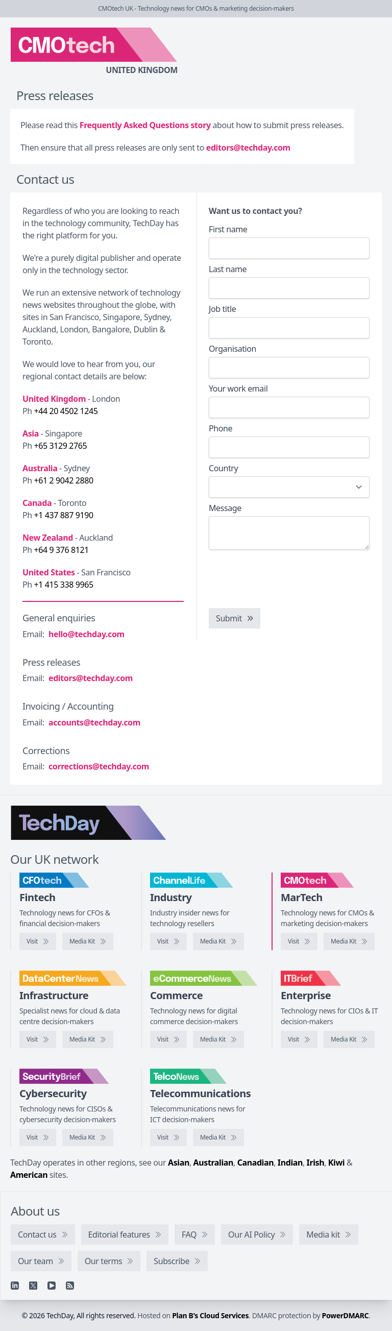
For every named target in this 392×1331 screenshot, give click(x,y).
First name (228, 229)
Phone (220, 428)
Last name (228, 269)
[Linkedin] (15, 1285)
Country (223, 468)
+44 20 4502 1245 (66, 411)
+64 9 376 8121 (61, 549)
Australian (213, 1162)
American (28, 1174)
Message (225, 508)
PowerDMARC (345, 1315)
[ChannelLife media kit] (218, 941)
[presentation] (286, 578)
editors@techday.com (248, 147)
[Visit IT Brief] (299, 1039)
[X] (33, 1285)
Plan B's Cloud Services (210, 1315)
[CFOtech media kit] (87, 941)
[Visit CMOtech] (299, 941)
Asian (178, 1162)
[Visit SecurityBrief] (37, 1137)
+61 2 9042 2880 (63, 480)
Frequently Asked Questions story (145, 125)
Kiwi (336, 1162)
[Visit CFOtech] (37, 941)
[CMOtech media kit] (349, 941)
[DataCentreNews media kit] (87, 1039)
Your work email (238, 388)
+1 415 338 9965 (63, 584)
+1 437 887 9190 (63, 515)
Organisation (232, 348)
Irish (316, 1162)
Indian (290, 1162)
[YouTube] (51, 1285)
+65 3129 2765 (60, 445)
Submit (235, 618)
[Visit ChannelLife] (168, 941)
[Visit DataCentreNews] (37, 1039)
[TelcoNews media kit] (218, 1137)
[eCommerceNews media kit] (218, 1039)
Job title (222, 308)
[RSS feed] (70, 1285)
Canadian (255, 1162)
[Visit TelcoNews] (168, 1137)
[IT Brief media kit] (349, 1039)
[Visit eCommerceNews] (168, 1039)
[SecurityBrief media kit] (87, 1137)
